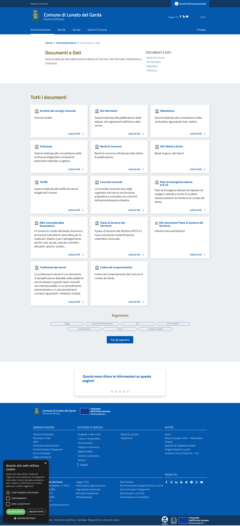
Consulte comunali (111, 182)
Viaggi (66, 323)
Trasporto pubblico (156, 329)
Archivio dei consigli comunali (58, 111)
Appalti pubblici (85, 452)
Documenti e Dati (42, 438)
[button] (81, 465)
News (168, 435)
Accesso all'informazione (102, 323)
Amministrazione (66, 43)
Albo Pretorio (126, 482)
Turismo (120, 329)
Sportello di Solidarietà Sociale (180, 446)
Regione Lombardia (39, 3)
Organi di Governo (42, 457)
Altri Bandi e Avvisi (171, 146)
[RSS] (177, 16)
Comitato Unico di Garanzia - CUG (182, 454)
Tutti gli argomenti (120, 340)
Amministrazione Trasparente (48, 450)
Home (48, 43)
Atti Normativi (154, 62)
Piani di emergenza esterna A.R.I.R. (176, 183)
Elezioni (169, 442)
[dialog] (26, 491)
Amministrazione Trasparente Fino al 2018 (141, 486)
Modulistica (152, 66)
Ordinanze (152, 70)
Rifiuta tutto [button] (36, 511)
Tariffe (44, 182)
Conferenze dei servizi (53, 267)
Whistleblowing (84, 497)
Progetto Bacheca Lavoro (177, 450)
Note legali (82, 520)
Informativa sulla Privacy (65, 520)
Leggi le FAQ (82, 482)
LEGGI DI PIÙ (76, 133)
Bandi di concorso (130, 435)
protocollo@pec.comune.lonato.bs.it (51, 505)
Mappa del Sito (94, 520)
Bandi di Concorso (156, 57)
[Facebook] (174, 16)
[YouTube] (181, 16)
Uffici (35, 442)
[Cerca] (205, 17)
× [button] (45, 463)
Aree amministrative (43, 435)
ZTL (138, 323)
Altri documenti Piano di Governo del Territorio (181, 224)
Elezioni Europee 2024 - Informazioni (183, 438)
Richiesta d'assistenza (87, 494)
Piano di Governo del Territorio (112, 224)
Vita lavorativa (85, 443)
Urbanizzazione (84, 329)
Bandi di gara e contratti (132, 494)
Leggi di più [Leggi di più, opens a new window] (28, 486)
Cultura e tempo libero (89, 439)
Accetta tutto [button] (15, 511)
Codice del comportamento (116, 267)
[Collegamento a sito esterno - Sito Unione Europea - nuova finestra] (94, 412)
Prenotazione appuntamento (90, 486)
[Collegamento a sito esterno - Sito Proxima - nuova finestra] (165, 520)
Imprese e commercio (88, 448)
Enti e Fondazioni (41, 454)
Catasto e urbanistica (88, 456)
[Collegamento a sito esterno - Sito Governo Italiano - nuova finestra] (174, 520)
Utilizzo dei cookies (111, 520)
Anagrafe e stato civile (89, 435)
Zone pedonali (174, 323)
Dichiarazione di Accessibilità (134, 497)
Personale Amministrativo (46, 446)
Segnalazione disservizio (88, 490)
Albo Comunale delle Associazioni (52, 224)
